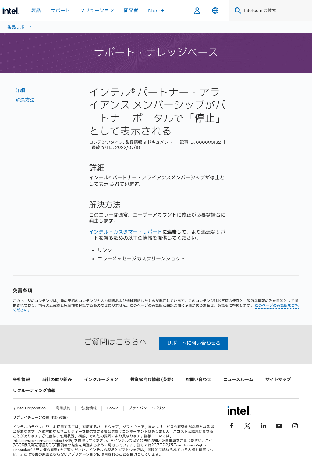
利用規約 (63, 408)
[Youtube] (279, 425)
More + (156, 10)
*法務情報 (88, 408)
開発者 (131, 10)
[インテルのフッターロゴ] (239, 410)
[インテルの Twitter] (247, 425)
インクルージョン (101, 379)
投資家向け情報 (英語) (151, 379)
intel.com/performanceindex (37, 440)
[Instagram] (295, 425)
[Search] (236, 10)
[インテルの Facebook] (231, 425)
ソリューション (97, 10)
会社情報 (21, 379)
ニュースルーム (238, 379)
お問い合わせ (198, 379)
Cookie (113, 408)
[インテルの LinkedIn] (263, 425)
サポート (60, 10)
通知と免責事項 (163, 440)
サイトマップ (278, 379)
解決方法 (25, 100)
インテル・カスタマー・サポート (125, 232)
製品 (36, 10)
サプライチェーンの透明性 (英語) (40, 417)
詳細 (20, 90)
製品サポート (20, 27)
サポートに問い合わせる (194, 343)
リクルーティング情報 (34, 390)
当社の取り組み (57, 379)
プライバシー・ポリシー (149, 408)
